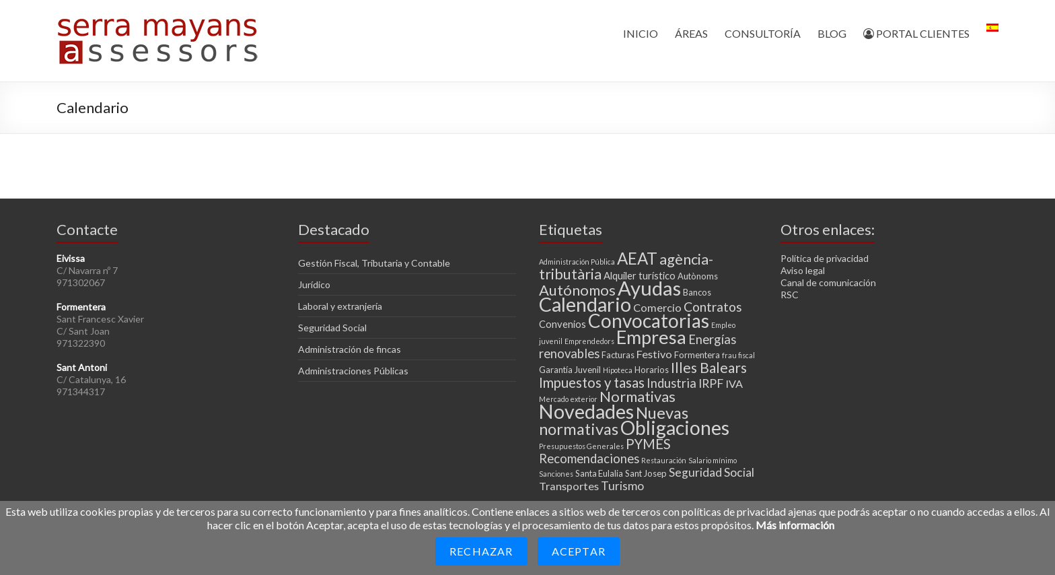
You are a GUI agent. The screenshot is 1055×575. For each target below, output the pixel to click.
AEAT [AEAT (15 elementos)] (637, 258)
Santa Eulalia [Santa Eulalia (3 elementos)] (599, 473)
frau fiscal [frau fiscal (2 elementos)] (738, 355)
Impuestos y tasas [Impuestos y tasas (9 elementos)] (592, 382)
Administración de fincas (349, 349)
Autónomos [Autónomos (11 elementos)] (577, 290)
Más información (795, 524)
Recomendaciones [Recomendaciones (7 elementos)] (589, 458)
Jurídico (314, 284)
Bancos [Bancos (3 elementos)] (697, 292)
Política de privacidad (824, 258)
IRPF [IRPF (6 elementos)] (710, 383)
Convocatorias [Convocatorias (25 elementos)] (648, 320)
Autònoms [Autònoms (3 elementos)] (698, 276)
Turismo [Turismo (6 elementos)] (622, 486)
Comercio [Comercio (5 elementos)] (657, 307)
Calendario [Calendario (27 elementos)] (585, 304)
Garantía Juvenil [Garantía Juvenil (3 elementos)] (570, 369)
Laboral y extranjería (340, 306)
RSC (789, 294)
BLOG (831, 33)
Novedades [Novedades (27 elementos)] (586, 411)
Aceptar (579, 551)
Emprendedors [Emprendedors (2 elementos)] (589, 341)
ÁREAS (691, 33)
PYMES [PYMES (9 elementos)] (648, 444)
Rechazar (481, 551)
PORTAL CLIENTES (916, 33)
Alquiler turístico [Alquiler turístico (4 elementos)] (640, 275)
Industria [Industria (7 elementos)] (671, 383)
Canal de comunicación (828, 282)
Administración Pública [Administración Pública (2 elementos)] (577, 261)
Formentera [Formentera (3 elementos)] (697, 354)
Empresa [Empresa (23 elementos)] (651, 337)
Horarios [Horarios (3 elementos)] (651, 369)
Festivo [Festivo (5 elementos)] (654, 353)
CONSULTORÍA (763, 33)
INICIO (640, 33)
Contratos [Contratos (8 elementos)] (713, 306)
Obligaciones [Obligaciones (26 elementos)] (674, 427)
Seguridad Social (332, 327)
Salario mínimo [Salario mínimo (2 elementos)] (712, 460)
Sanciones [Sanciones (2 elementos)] (556, 473)
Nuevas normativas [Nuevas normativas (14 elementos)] (613, 420)
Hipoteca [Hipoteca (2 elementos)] (617, 370)
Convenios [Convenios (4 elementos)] (562, 324)
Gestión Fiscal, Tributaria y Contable (374, 263)
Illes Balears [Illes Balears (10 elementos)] (709, 367)
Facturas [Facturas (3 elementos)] (618, 354)
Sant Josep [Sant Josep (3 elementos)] (646, 473)
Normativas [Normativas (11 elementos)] (637, 396)
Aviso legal (802, 270)
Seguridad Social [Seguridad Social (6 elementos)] (711, 472)
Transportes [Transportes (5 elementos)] (569, 485)
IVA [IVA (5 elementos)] (734, 383)
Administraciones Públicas (353, 370)
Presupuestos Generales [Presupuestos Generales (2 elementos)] (581, 446)
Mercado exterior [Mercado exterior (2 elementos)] (568, 399)
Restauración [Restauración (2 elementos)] (663, 460)
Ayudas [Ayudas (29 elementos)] (649, 288)
